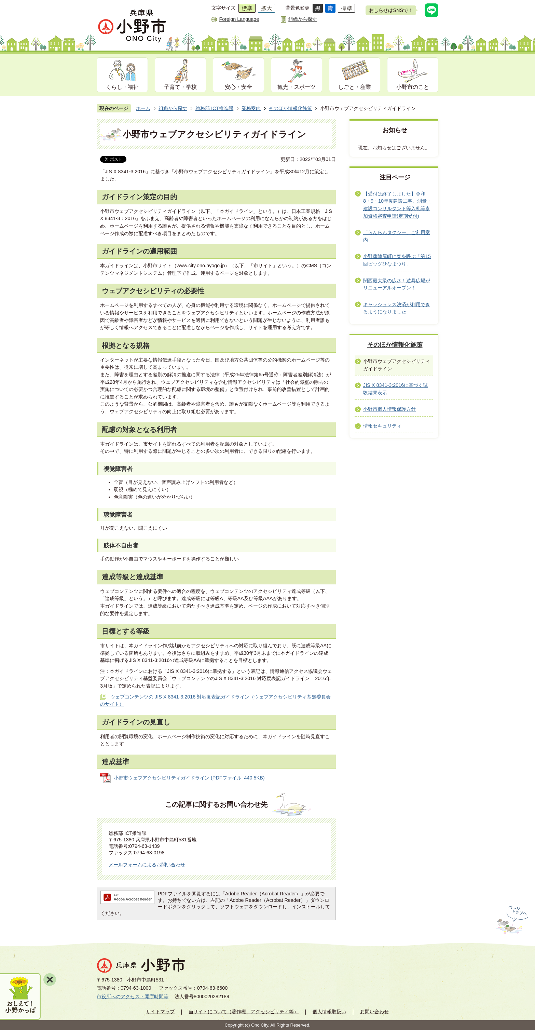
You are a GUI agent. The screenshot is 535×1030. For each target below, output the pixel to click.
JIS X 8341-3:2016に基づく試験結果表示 (395, 388)
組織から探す (302, 19)
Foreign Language (239, 19)
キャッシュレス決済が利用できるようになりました (396, 308)
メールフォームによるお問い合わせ (147, 864)
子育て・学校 (180, 87)
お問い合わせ (374, 1011)
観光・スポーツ (296, 87)
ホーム (143, 108)
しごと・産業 (354, 87)
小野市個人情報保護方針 (389, 409)
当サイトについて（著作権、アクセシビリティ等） (244, 1011)
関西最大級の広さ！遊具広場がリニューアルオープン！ (396, 284)
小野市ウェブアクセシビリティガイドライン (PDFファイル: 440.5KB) (189, 778)
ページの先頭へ (511, 920)
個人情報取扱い (329, 1011)
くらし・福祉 (122, 87)
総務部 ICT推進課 (214, 108)
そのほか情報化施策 (290, 108)
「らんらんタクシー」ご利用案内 (396, 236)
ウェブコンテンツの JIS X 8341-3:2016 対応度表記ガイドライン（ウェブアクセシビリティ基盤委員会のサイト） (215, 700)
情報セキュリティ (382, 426)
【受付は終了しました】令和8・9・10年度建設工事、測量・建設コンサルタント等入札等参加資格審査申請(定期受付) (397, 205)
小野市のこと (412, 87)
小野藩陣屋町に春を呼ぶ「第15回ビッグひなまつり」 (397, 260)
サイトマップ (160, 1011)
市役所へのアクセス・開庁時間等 (132, 996)
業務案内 (251, 108)
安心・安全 (238, 87)
